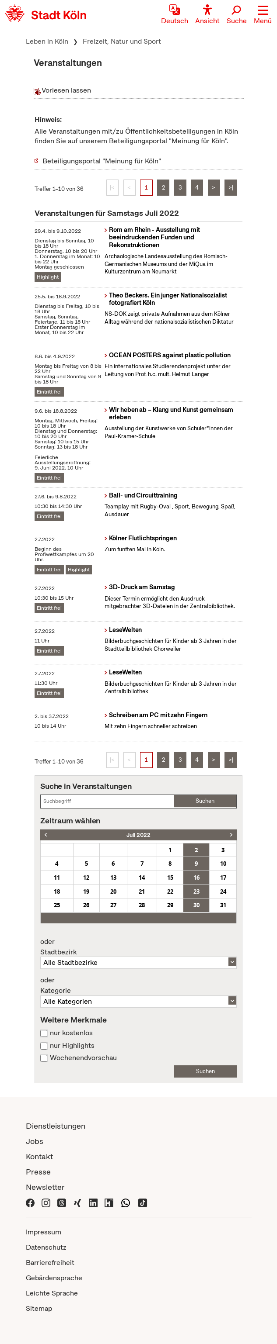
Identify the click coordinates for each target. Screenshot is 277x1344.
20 (113, 891)
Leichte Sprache (52, 1293)
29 (170, 905)
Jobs (34, 1141)
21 (142, 891)
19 (86, 891)
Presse (38, 1172)
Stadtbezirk (138, 947)
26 (86, 905)
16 (196, 877)
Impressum (43, 1232)
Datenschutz (46, 1247)
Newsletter (45, 1187)
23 (196, 891)
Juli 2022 (138, 835)
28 (142, 905)
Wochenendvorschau (83, 1057)
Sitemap (39, 1308)
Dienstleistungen (55, 1126)
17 (223, 877)
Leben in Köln (47, 41)
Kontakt (39, 1156)
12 (86, 877)
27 (113, 905)
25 (57, 905)
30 (196, 905)
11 (57, 877)
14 (142, 877)
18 (57, 891)
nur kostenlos (71, 1033)
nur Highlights (72, 1045)
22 (170, 891)
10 (223, 863)
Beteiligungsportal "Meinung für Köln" (101, 161)
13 (113, 877)
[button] (263, 15)
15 (170, 877)
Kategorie (138, 985)
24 (223, 891)
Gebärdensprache (54, 1277)
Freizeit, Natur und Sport (122, 41)
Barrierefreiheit (50, 1262)
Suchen (205, 801)
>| (230, 187)
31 (223, 905)
